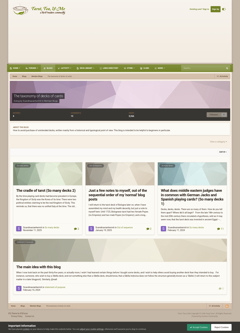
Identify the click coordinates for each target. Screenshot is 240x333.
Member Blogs (51, 101)
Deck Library (86, 68)
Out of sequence (95, 166)
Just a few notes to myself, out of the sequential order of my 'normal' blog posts (118, 195)
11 (220, 228)
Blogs (49, 68)
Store (129, 68)
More (160, 68)
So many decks (22, 166)
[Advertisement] (120, 41)
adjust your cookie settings (92, 329)
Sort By (223, 152)
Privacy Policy (16, 316)
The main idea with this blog (38, 267)
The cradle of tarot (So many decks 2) (45, 190)
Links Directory (110, 68)
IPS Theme (12, 313)
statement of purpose (25, 242)
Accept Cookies (198, 327)
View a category (218, 141)
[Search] (195, 68)
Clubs (146, 68)
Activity (65, 68)
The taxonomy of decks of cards (38, 96)
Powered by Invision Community (205, 316)
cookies (26, 329)
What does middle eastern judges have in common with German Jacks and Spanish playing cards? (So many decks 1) (192, 197)
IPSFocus (24, 313)
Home (16, 68)
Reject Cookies (221, 327)
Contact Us (29, 316)
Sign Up (215, 9)
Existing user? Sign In (199, 9)
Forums (32, 68)
